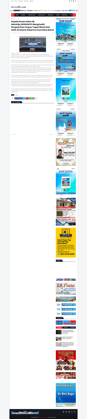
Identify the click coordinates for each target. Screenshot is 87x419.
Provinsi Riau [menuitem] (41, 15)
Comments (72, 327)
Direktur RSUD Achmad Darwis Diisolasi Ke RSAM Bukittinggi (68, 332)
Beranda (13, 18)
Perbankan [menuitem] (50, 15)
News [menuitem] (16, 15)
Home (12, 1)
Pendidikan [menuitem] (64, 15)
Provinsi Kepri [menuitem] (31, 15)
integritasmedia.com (43, 417)
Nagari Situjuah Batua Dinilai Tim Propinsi (67, 337)
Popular (59, 327)
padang (17, 18)
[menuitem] (12, 15)
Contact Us (20, 1)
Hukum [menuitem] (58, 15)
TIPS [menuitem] (71, 15)
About (16, 1)
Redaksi (31, 1)
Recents (66, 327)
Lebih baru (14, 134)
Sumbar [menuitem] (23, 15)
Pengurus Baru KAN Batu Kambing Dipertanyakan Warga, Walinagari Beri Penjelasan (68, 344)
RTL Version (26, 1)
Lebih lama (51, 134)
